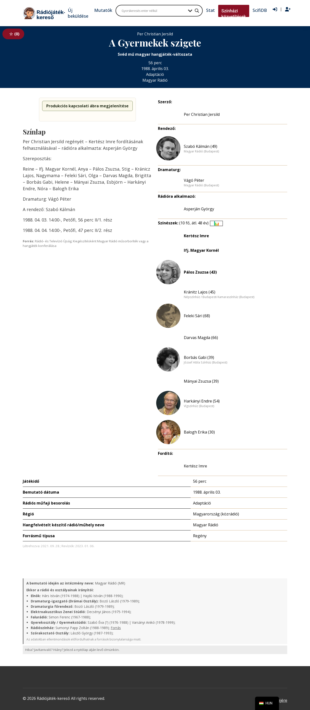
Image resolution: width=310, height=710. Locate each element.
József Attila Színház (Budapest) (205, 362)
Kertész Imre (196, 235)
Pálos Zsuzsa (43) (200, 272)
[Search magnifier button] (197, 10)
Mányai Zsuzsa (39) (201, 381)
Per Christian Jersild (202, 114)
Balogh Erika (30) (199, 432)
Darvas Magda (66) (201, 337)
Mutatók (103, 10)
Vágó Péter (194, 180)
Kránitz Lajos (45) (199, 292)
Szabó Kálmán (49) (200, 146)
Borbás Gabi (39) (199, 357)
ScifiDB (260, 10)
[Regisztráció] (288, 9)
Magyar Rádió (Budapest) (201, 151)
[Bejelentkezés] (274, 9)
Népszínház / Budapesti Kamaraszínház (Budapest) (219, 297)
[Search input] (154, 10)
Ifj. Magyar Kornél (201, 250)
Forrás (116, 627)
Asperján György (199, 209)
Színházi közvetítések (233, 13)
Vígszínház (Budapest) (199, 406)
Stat (210, 10)
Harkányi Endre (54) (202, 401)
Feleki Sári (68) (197, 315)
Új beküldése (78, 13)
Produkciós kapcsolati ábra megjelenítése (87, 106)
